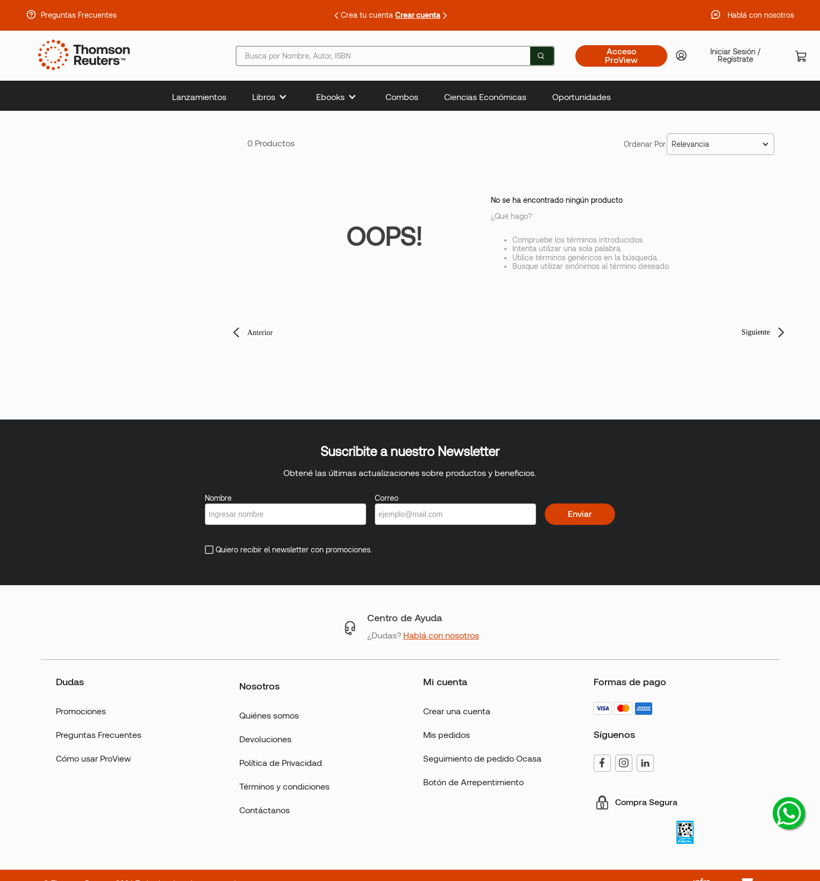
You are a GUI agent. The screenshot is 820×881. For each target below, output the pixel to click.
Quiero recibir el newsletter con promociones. (294, 549)
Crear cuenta (417, 15)
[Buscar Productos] (541, 56)
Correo (386, 498)
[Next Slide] (444, 15)
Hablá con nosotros (761, 15)
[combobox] (395, 56)
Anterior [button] (260, 333)
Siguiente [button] (755, 332)
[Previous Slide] (336, 15)
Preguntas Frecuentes (79, 15)
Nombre (218, 498)
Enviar (580, 514)
